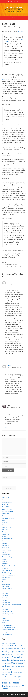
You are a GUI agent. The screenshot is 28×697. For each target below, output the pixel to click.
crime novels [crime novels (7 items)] (16, 648)
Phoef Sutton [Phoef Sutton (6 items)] (11, 666)
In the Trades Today (8, 538)
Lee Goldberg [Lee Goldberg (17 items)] (13, 660)
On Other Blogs (6, 573)
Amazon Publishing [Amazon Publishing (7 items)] (19, 643)
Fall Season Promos (8, 518)
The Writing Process (8, 614)
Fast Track (5, 523)
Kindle (4, 541)
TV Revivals (5, 623)
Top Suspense (6, 616)
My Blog (4, 561)
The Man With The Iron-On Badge (12, 604)
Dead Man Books (7, 509)
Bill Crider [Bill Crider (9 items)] (10, 645)
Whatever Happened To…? (10, 629)
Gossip (4, 532)
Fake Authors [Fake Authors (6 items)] (13, 654)
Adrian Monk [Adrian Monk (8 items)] (5, 643)
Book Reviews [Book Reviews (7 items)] (16, 645)
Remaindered (6, 577)
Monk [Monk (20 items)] (14, 662)
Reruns (4, 579)
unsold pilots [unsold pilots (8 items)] (11, 689)
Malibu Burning (6, 550)
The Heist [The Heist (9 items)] (8, 677)
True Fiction (5, 620)
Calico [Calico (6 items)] (12, 648)
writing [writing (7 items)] (16, 689)
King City (4, 543)
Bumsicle (5, 504)
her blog (20, 31)
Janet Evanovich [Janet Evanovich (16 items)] (13, 657)
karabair (9, 282)
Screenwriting (6, 584)
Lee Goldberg (14, 7)
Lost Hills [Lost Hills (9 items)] (22, 660)
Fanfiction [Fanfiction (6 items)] (17, 654)
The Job (4, 600)
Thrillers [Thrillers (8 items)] (8, 680)
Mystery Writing (7, 570)
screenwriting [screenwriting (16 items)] (8, 672)
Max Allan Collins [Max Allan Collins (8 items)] (6, 663)
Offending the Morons (10, 264)
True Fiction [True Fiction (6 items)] (15, 679)
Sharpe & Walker (7, 588)
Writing (4, 632)
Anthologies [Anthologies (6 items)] (4, 645)
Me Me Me (5, 552)
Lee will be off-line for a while (12, 267)
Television (5, 591)
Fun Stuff (5, 529)
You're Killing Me (7, 634)
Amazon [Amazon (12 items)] (12, 644)
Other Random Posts (8, 575)
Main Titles (5, 548)
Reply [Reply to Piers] (6, 427)
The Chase (5, 593)
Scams (4, 582)
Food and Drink (6, 527)
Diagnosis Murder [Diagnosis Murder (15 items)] (17, 651)
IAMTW (4, 536)
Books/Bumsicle (7, 502)
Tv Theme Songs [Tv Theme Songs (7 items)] (17, 686)
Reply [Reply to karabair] (6, 357)
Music (4, 559)
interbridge (23, 694)
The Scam (5, 607)
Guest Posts (5, 534)
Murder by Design (7, 557)
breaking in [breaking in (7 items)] (8, 648)
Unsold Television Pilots (9, 627)
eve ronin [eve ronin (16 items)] (6, 654)
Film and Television (8, 525)
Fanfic (5, 262)
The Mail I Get (6, 602)
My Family (5, 568)
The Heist (5, 595)
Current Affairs (6, 507)
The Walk (5, 609)
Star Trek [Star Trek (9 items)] (13, 675)
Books (4, 500)
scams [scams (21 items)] (13, 669)
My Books (5, 564)
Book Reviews (6, 497)
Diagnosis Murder (7, 511)
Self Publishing (6, 586)
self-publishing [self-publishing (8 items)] (18, 672)
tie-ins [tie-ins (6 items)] (11, 679)
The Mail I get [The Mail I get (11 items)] (15, 677)
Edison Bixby (6, 513)
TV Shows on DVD (7, 625)
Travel (4, 618)
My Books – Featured (8, 566)
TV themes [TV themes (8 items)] (11, 686)
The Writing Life (7, 611)
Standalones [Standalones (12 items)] (6, 675)
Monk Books (6, 554)
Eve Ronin (5, 516)
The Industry (6, 598)
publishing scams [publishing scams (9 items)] (19, 666)
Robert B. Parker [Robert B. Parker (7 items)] (5, 669)
